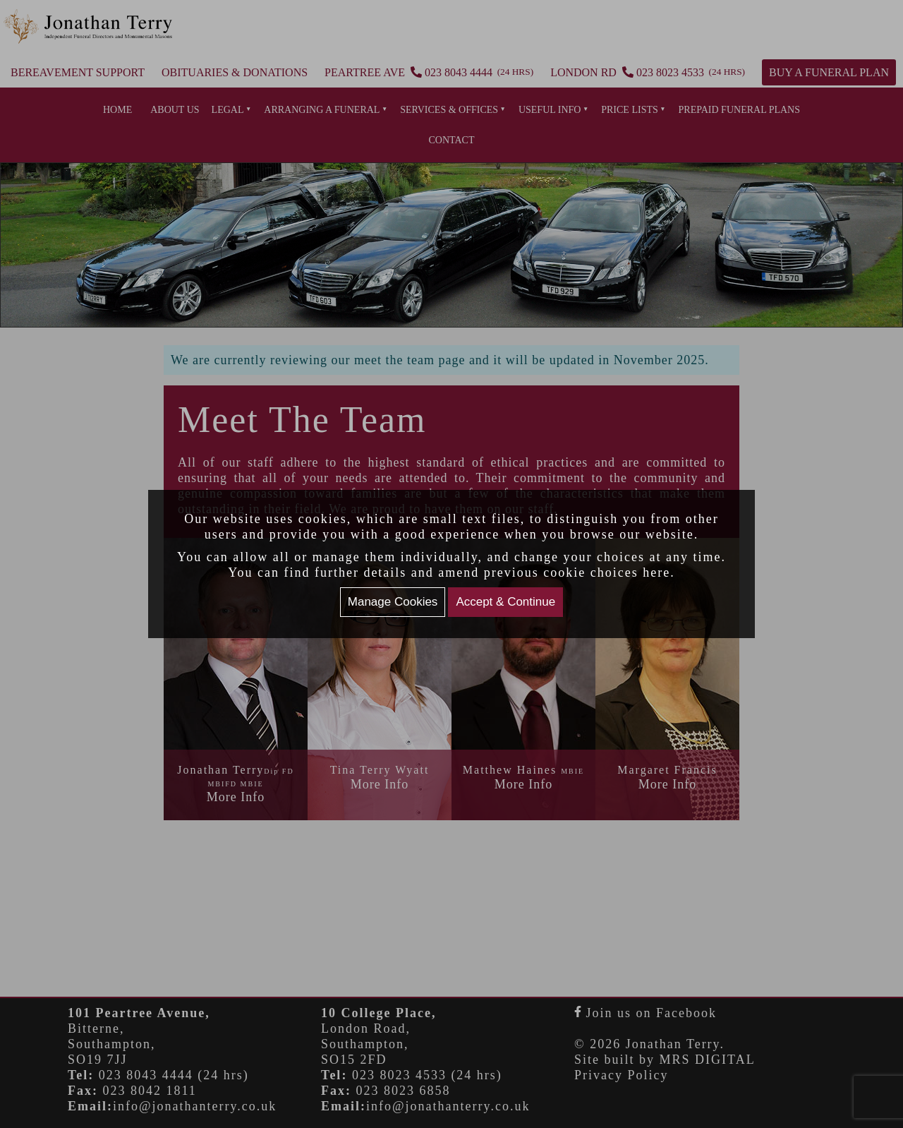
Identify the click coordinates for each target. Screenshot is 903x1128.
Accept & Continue (505, 601)
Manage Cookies (393, 601)
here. (658, 572)
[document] (451, 564)
